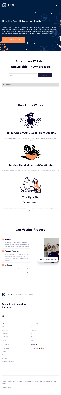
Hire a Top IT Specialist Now (13, 40)
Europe (33, 327)
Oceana (33, 340)
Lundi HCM (5, 337)
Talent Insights (6, 327)
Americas (33, 330)
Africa (32, 337)
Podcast (4, 355)
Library (4, 351)
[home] (8, 5)
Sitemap (4, 358)
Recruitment (5, 330)
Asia (32, 333)
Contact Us (34, 348)
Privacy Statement (7, 387)
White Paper (5, 348)
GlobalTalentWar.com (8, 361)
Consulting (5, 333)
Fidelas (4, 340)
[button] (56, 5)
